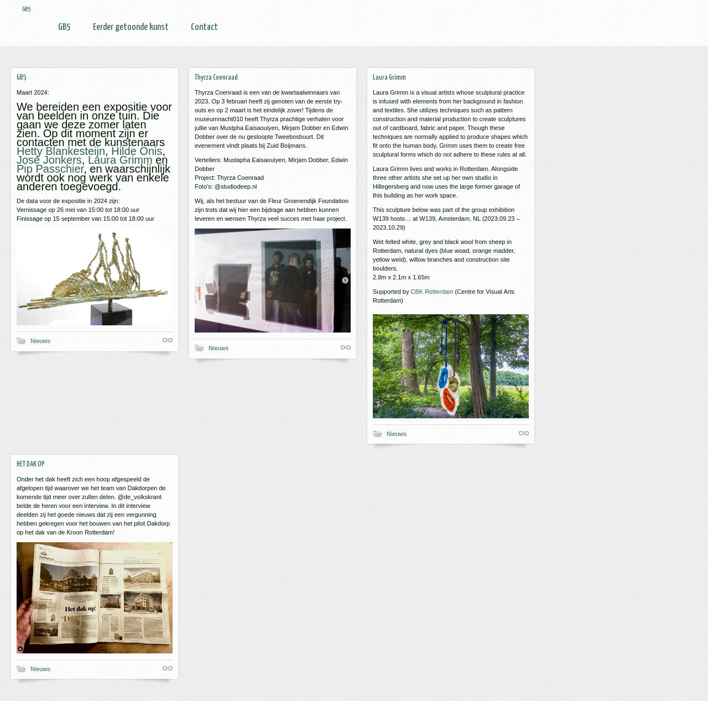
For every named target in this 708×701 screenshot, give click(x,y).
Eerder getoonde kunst (131, 27)
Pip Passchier (50, 169)
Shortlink (168, 340)
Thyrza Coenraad (216, 77)
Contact (204, 27)
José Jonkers (49, 160)
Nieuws (40, 340)
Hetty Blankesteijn (61, 151)
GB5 (64, 27)
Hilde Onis (136, 151)
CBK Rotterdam (432, 291)
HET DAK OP (31, 464)
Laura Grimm (120, 160)
